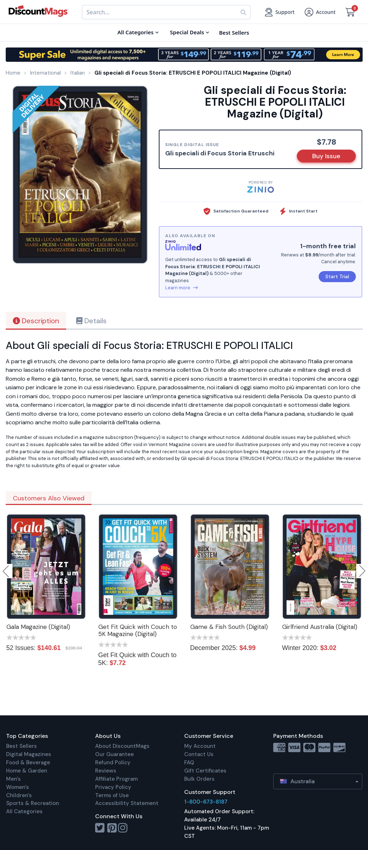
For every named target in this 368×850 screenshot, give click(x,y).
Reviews (105, 770)
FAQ (189, 762)
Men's (13, 778)
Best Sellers (21, 746)
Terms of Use (112, 795)
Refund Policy (113, 762)
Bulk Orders (199, 778)
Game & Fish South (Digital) (229, 627)
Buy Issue (326, 156)
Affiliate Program (116, 778)
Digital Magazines (28, 754)
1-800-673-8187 (205, 801)
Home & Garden (26, 770)
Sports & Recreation (32, 803)
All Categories (24, 811)
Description (36, 320)
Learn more (181, 288)
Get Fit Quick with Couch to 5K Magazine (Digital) (137, 630)
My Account (200, 746)
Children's (19, 795)
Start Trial (337, 276)
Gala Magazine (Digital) (38, 627)
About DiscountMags (122, 746)
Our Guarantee (114, 754)
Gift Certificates (205, 770)
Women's (17, 787)
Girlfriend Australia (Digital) (319, 627)
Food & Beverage (28, 762)
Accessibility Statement (126, 803)
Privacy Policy (113, 787)
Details (91, 320)
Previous (6, 571)
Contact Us (199, 754)
